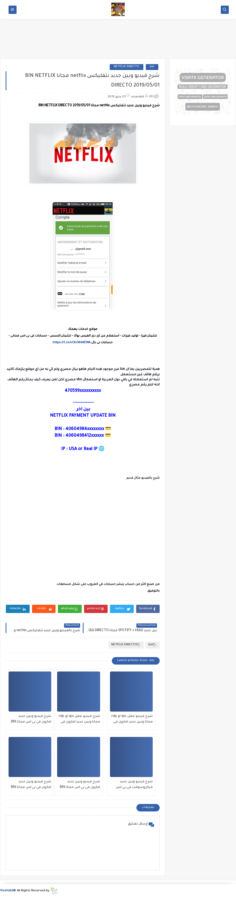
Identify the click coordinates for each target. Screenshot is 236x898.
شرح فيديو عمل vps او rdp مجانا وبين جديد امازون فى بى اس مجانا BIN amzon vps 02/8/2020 (132, 720)
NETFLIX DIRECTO (126, 67)
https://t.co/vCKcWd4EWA (72, 343)
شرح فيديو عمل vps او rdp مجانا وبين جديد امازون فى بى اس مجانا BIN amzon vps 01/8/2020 (79, 720)
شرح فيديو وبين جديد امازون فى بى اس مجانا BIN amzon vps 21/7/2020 (80, 785)
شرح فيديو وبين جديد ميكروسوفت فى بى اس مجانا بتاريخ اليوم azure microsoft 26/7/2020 (134, 785)
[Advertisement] (118, 41)
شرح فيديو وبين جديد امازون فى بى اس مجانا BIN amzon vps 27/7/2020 (31, 720)
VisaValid (6, 891)
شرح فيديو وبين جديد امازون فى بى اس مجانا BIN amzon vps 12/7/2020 (31, 785)
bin (152, 67)
